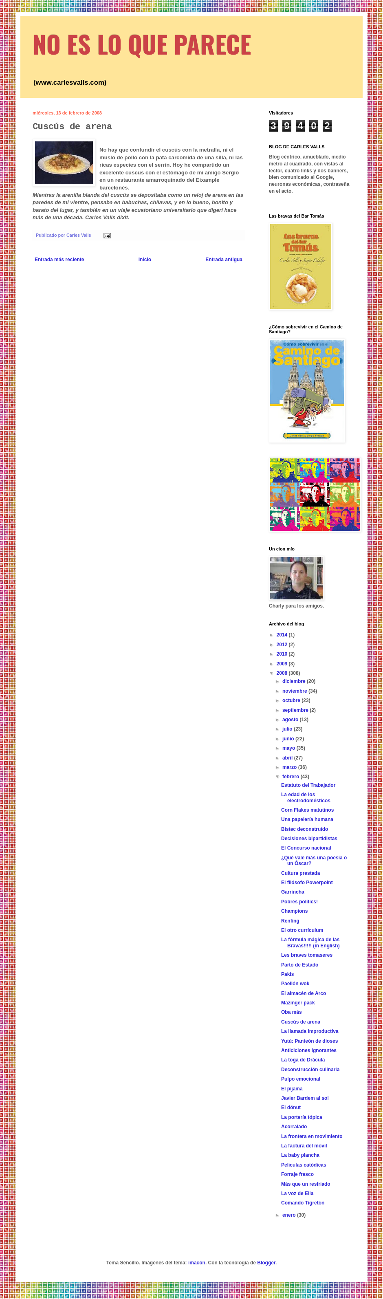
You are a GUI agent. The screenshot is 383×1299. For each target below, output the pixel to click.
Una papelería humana (307, 819)
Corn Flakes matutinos (307, 810)
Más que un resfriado (305, 1184)
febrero (291, 776)
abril (288, 758)
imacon (196, 1263)
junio (288, 739)
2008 (283, 673)
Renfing (290, 921)
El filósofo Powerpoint (307, 882)
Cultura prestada (300, 873)
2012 (283, 644)
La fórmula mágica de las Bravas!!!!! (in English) (310, 942)
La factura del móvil (304, 1146)
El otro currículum (302, 930)
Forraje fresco (297, 1174)
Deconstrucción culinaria (310, 1069)
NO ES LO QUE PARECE (142, 43)
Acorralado (294, 1126)
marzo (290, 767)
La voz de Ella (297, 1193)
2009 (283, 664)
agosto (291, 719)
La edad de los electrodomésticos (305, 797)
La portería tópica (301, 1117)
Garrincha (292, 892)
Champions (294, 911)
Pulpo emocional (300, 1079)
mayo (289, 748)
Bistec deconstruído (304, 829)
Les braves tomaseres (306, 955)
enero (289, 1215)
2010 (283, 654)
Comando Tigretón (302, 1203)
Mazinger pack (298, 1003)
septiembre (296, 710)
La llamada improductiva (310, 1031)
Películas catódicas (303, 1165)
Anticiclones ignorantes (309, 1050)
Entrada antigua (223, 259)
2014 (283, 635)
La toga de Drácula (303, 1060)
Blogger (266, 1263)
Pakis (287, 974)
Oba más (291, 1012)
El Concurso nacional (306, 848)
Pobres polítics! (299, 902)
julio (288, 729)
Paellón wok (295, 983)
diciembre (294, 681)
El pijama (292, 1089)
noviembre (295, 691)
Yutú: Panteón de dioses (309, 1041)
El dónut (291, 1107)
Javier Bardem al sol (305, 1098)
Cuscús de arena (300, 1022)
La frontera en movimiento (312, 1136)
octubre (292, 700)
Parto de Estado (299, 965)
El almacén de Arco (303, 993)
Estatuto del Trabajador (308, 785)
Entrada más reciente (59, 259)
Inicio (145, 259)
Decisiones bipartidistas (309, 838)
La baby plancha (300, 1155)
